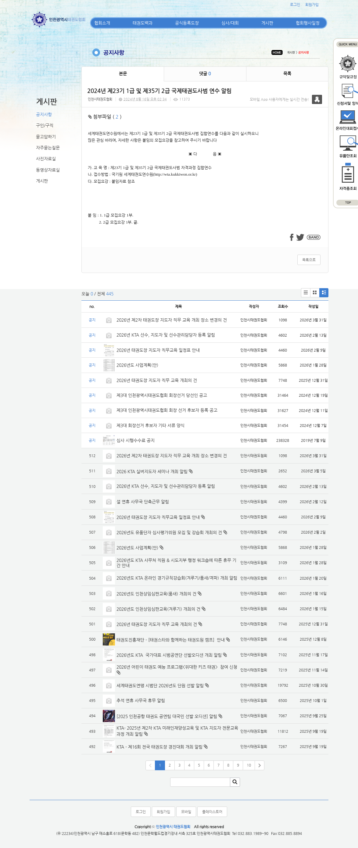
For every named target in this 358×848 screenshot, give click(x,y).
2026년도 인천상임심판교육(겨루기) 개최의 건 (158, 608)
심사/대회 (230, 22)
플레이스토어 (212, 812)
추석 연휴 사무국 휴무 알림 (140, 700)
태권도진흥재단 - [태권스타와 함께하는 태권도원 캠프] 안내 (170, 639)
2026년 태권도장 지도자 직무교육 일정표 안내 (158, 350)
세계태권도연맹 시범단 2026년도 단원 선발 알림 (160, 685)
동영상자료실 (48, 169)
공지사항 (44, 114)
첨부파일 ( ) (105, 117)
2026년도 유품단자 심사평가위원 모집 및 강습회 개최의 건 (169, 532)
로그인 (295, 4)
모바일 (186, 812)
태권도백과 (142, 22)
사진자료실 (46, 158)
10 (249, 765)
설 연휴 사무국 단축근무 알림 (142, 501)
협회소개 (102, 22)
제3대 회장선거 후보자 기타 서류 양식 (150, 425)
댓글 (205, 73)
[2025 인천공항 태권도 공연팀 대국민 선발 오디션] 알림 (166, 716)
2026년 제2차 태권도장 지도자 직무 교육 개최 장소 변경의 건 (172, 319)
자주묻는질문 (48, 147)
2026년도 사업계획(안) (137, 365)
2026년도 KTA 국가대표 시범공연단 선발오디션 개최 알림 (169, 655)
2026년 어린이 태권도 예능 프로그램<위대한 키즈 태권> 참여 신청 (176, 666)
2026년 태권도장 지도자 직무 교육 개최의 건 (156, 380)
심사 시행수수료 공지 (135, 440)
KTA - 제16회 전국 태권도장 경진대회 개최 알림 (159, 746)
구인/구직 (44, 125)
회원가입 (312, 4)
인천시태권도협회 (100, 99)
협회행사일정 (308, 22)
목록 (287, 73)
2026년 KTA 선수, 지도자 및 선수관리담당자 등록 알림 (165, 334)
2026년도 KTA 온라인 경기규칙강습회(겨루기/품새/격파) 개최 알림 (176, 577)
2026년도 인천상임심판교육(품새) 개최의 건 (156, 593)
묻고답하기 (46, 136)
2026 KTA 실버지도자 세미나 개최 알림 (152, 471)
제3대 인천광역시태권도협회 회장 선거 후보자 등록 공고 (166, 410)
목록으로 (309, 260)
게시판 (267, 22)
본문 (123, 73)
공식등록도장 (187, 22)
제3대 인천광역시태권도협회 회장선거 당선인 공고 (161, 395)
